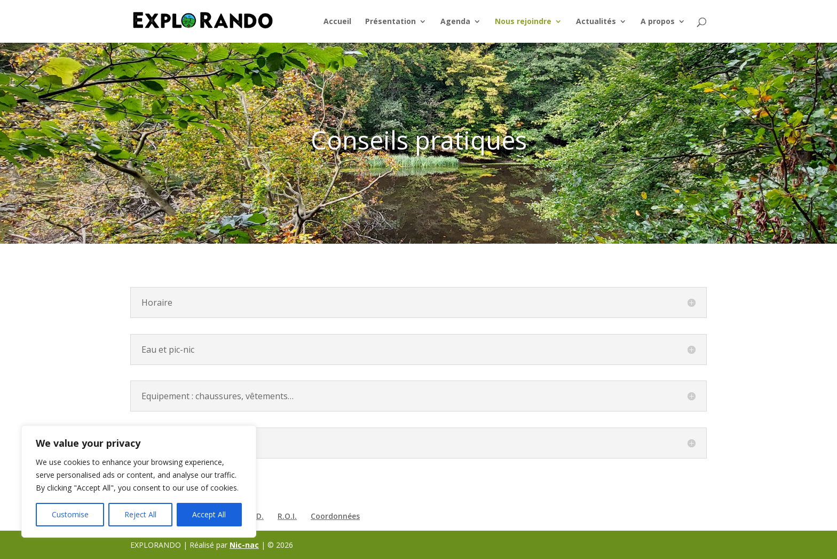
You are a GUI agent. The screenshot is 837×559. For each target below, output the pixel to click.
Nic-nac (244, 545)
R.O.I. (287, 516)
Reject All (140, 514)
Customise (70, 514)
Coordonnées (335, 516)
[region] (138, 481)
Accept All (209, 514)
